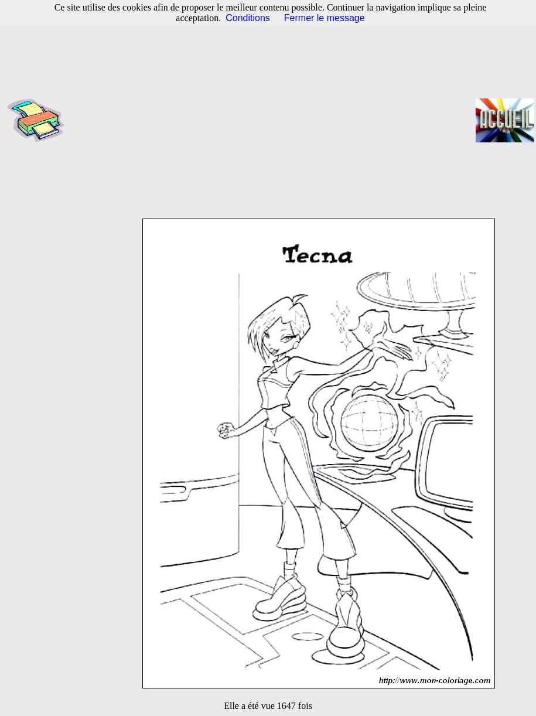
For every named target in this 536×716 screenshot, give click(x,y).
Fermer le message (324, 18)
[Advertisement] (273, 120)
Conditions (248, 18)
